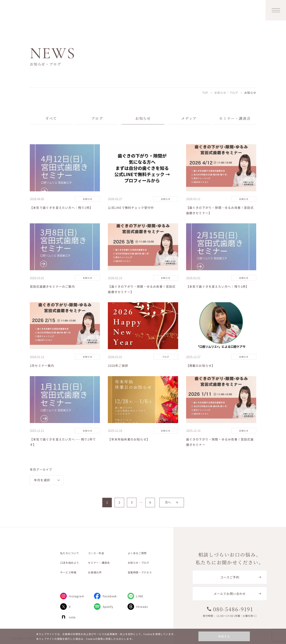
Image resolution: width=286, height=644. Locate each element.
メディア (189, 118)
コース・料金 (96, 553)
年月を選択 (42, 480)
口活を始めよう (69, 563)
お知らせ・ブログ (226, 93)
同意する (224, 636)
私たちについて (69, 553)
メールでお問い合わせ (230, 594)
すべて (51, 118)
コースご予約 (229, 577)
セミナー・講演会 (234, 118)
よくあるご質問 (137, 553)
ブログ (97, 118)
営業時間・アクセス (140, 572)
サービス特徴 (68, 572)
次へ (171, 502)
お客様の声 (94, 572)
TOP (205, 93)
